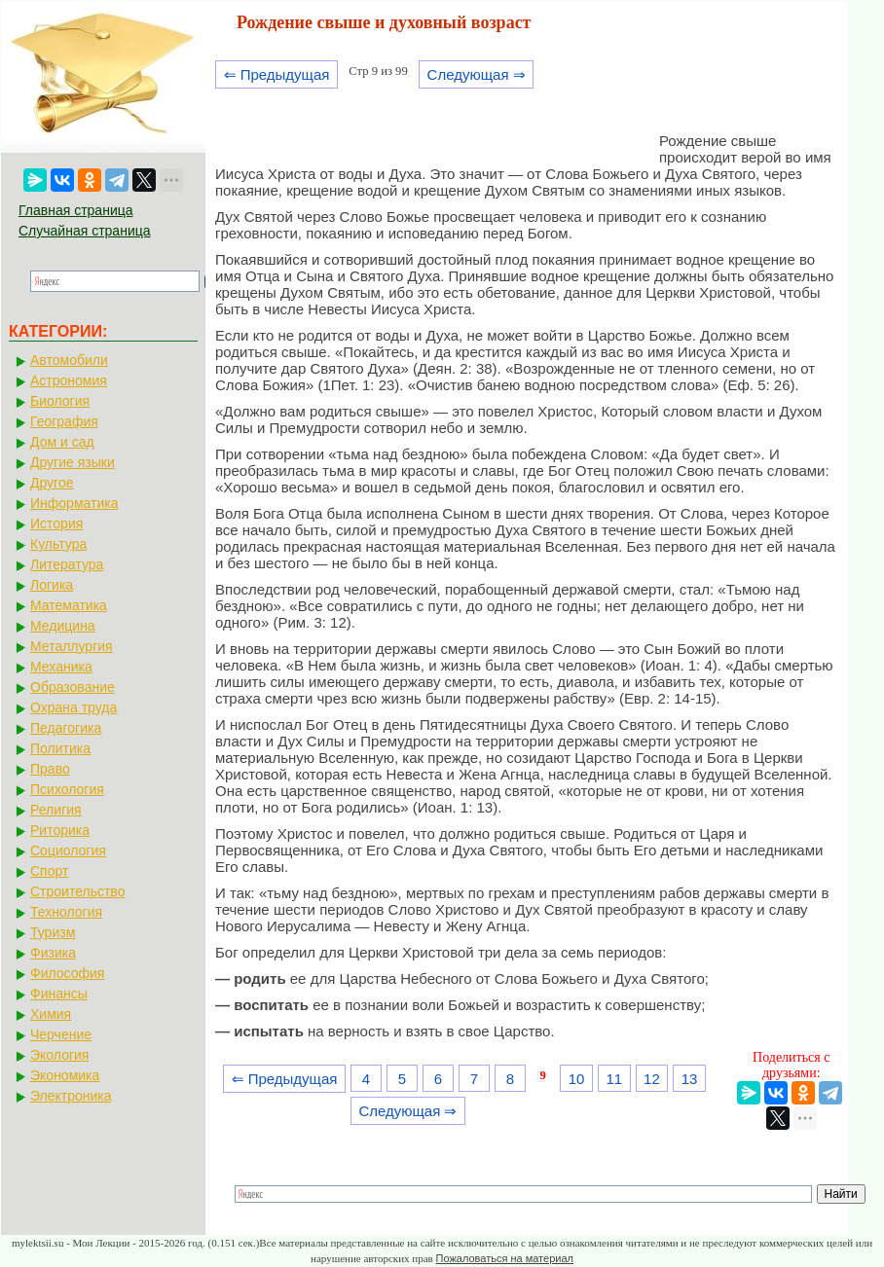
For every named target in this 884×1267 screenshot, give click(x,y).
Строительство (77, 891)
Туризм (52, 932)
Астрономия (68, 380)
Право (50, 769)
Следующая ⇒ (476, 74)
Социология (68, 850)
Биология (60, 401)
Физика (53, 952)
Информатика (74, 503)
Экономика (64, 1075)
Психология (67, 789)
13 (689, 1078)
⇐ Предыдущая (277, 74)
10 (577, 1078)
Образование (72, 687)
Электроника (71, 1096)
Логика (51, 585)
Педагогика (65, 728)
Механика (61, 666)
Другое (51, 482)
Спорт (49, 871)
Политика (60, 748)
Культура (58, 544)
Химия (50, 1014)
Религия (56, 809)
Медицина (62, 626)
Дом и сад (62, 442)
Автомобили (69, 360)
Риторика (60, 830)
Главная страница (75, 210)
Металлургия (71, 646)
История (56, 523)
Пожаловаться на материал (504, 1258)
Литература (66, 564)
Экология (59, 1055)
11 (614, 1078)
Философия (67, 973)
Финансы (59, 993)
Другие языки (72, 462)
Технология (66, 912)
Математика (68, 605)
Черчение (61, 1034)
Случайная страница (84, 230)
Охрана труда (73, 707)
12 (652, 1078)
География (64, 421)
